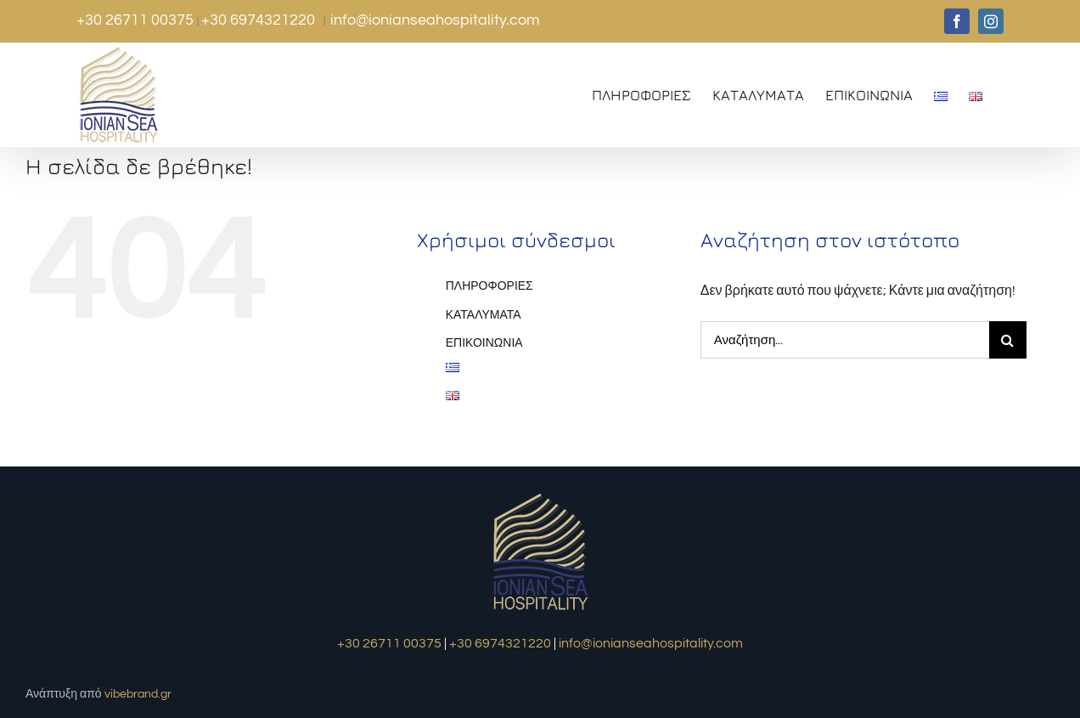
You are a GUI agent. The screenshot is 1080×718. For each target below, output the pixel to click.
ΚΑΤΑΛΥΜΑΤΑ (483, 315)
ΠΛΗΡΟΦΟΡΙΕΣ (489, 286)
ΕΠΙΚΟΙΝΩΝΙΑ (484, 343)
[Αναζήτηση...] (844, 340)
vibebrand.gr (138, 694)
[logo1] (540, 495)
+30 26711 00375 (136, 20)
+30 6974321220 (259, 20)
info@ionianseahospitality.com (435, 20)
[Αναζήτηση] (1008, 340)
